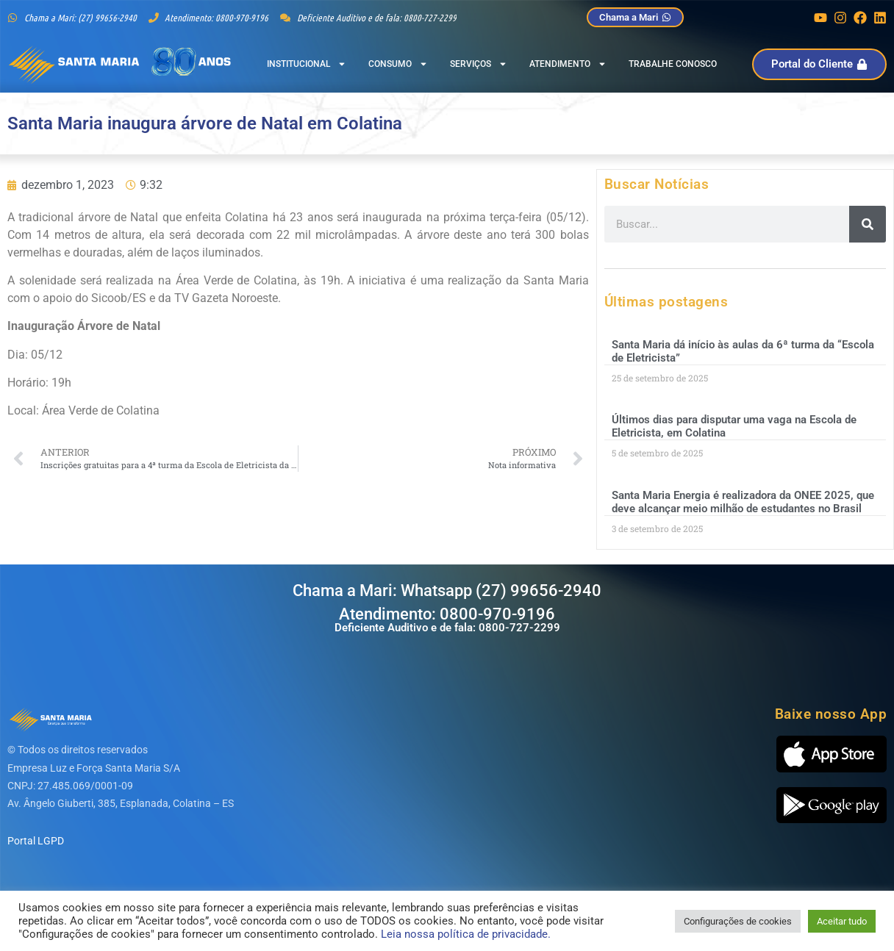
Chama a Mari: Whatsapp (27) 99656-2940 (447, 590)
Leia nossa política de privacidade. (466, 934)
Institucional (306, 64)
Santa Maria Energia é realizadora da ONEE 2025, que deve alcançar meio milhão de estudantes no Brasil (743, 502)
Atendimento (568, 64)
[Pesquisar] (867, 224)
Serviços (478, 64)
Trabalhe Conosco (673, 64)
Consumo (398, 64)
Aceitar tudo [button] (842, 921)
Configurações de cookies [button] (738, 921)
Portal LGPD (35, 841)
